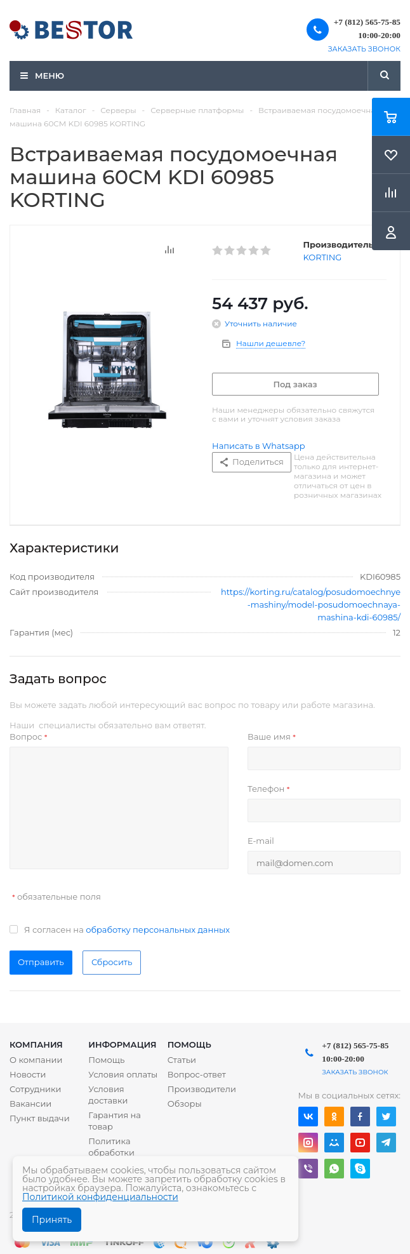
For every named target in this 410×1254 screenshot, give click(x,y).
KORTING (322, 257)
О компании (36, 1060)
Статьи (182, 1060)
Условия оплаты (122, 1074)
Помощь (189, 1044)
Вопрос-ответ (197, 1074)
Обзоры (185, 1103)
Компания (36, 1044)
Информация (122, 1044)
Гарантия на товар (114, 1120)
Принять (52, 1219)
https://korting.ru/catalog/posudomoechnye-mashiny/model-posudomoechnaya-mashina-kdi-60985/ (310, 604)
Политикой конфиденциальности (100, 1197)
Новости (28, 1074)
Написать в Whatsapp (258, 446)
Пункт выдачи (40, 1118)
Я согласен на (127, 929)
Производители (202, 1089)
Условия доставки (108, 1094)
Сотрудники (36, 1089)
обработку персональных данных (158, 929)
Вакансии (30, 1103)
